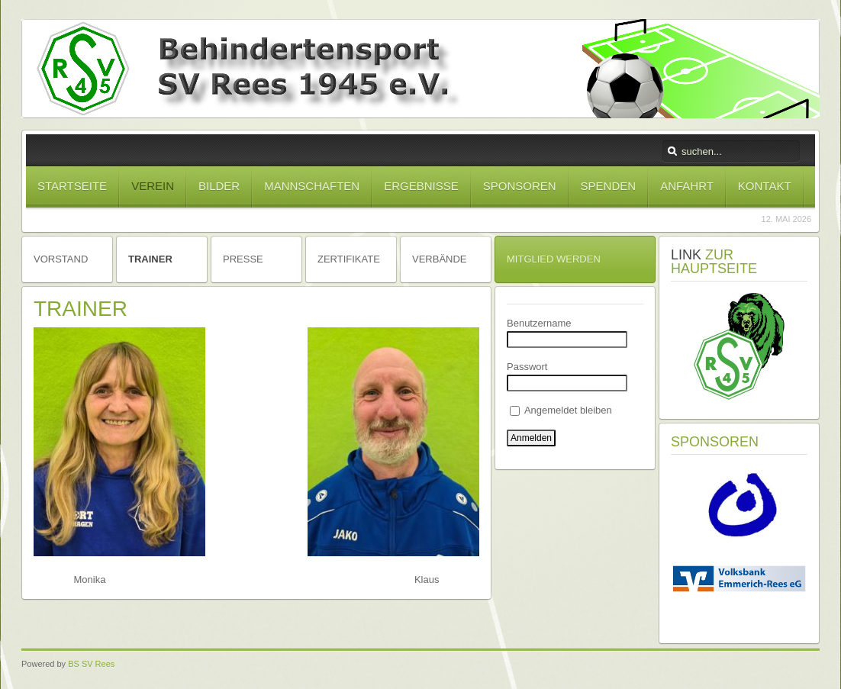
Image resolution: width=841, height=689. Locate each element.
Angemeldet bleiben (561, 410)
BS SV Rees (91, 663)
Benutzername (539, 323)
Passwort (527, 366)
